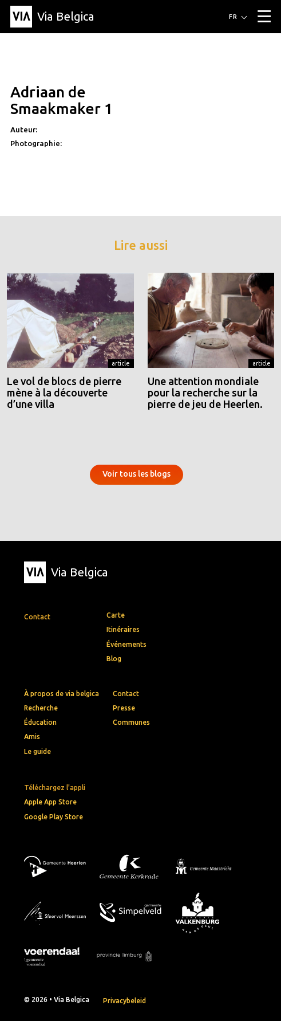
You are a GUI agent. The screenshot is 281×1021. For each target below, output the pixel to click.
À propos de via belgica (61, 693)
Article (121, 363)
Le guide (37, 751)
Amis (32, 736)
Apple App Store (50, 802)
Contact (126, 693)
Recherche (41, 708)
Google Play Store (53, 816)
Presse (124, 708)
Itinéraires (123, 629)
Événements (126, 644)
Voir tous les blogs (136, 473)
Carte (115, 615)
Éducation (40, 722)
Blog (113, 658)
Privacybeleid (124, 1000)
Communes (131, 722)
